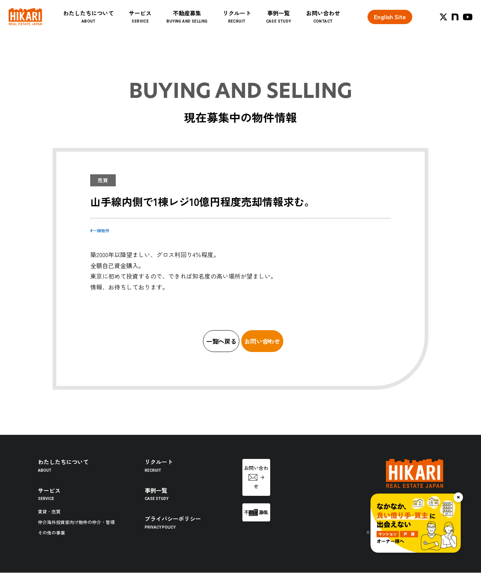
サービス (156, 23)
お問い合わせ (338, 23)
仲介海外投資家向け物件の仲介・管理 (76, 522)
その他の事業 (51, 533)
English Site (390, 22)
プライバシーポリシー (173, 522)
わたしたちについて (104, 23)
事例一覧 (294, 23)
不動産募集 (202, 23)
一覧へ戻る (183, 341)
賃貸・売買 (49, 512)
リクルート (252, 23)
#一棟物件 (99, 230)
